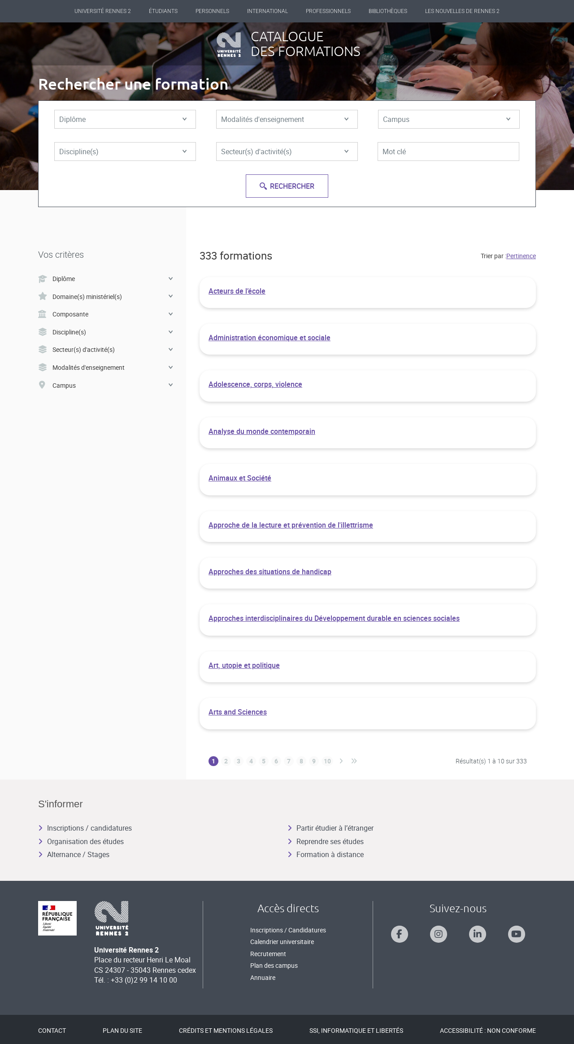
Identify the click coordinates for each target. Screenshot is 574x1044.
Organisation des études (81, 841)
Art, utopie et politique (244, 665)
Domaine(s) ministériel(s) (105, 296)
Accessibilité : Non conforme (488, 1030)
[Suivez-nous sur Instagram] (438, 934)
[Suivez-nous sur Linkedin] (477, 934)
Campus (446, 119)
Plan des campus (274, 965)
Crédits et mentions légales (226, 1030)
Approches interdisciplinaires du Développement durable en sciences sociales (334, 618)
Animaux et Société (240, 478)
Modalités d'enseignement (284, 119)
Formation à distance (325, 854)
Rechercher (287, 186)
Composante (105, 314)
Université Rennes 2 (102, 11)
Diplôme (123, 119)
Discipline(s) (123, 151)
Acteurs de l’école (237, 291)
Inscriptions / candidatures (85, 828)
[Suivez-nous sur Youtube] (516, 934)
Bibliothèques (388, 11)
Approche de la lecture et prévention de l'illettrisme (291, 525)
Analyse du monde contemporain (262, 431)
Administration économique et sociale (269, 337)
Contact (52, 1030)
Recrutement (268, 953)
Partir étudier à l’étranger (330, 828)
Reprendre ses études (325, 841)
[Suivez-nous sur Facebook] (399, 934)
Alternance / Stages (73, 854)
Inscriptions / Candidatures (288, 930)
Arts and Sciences (238, 712)
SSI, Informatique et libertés (356, 1030)
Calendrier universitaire (282, 941)
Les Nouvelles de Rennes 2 (462, 11)
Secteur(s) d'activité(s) (284, 151)
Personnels (212, 11)
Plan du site (122, 1030)
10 (327, 761)
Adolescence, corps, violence (255, 384)
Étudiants (163, 11)
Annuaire (262, 977)
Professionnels (328, 11)
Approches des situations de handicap (270, 571)
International (267, 11)
